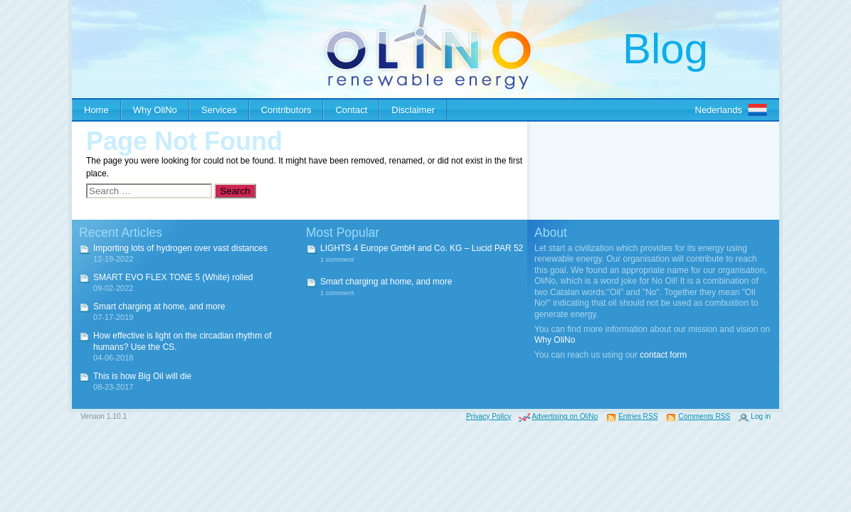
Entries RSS (637, 416)
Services (219, 110)
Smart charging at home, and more (159, 306)
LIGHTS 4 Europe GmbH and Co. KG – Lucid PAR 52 (421, 248)
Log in (761, 416)
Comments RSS (704, 416)
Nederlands (719, 110)
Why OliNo (155, 110)
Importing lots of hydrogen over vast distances (180, 248)
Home (96, 110)
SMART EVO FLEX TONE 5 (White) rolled (173, 277)
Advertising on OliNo (565, 416)
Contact (351, 110)
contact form (663, 355)
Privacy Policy (488, 416)
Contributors (286, 110)
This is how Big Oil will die (142, 376)
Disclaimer (413, 110)
